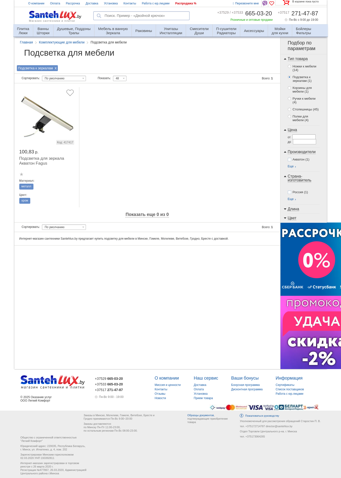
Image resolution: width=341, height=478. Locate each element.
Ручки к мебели (304, 100)
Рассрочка (73, 3)
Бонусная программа (245, 385)
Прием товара (203, 398)
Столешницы (306, 109)
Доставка (92, 3)
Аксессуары (254, 31)
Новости (160, 398)
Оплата (55, 3)
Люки (23, 29)
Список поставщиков (290, 389)
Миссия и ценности (168, 385)
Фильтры (303, 29)
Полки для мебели (301, 118)
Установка (111, 3)
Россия (300, 192)
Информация (289, 378)
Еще (291, 166)
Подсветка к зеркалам (302, 79)
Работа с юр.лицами (155, 3)
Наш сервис (206, 378)
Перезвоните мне (246, 3)
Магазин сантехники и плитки (52, 20)
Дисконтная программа (247, 389)
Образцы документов (200, 415)
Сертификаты (285, 385)
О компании (36, 3)
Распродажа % (185, 3)
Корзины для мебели (302, 89)
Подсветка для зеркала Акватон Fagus (41, 161)
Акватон (301, 159)
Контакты (130, 3)
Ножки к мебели (304, 68)
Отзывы (160, 393)
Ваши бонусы (245, 378)
